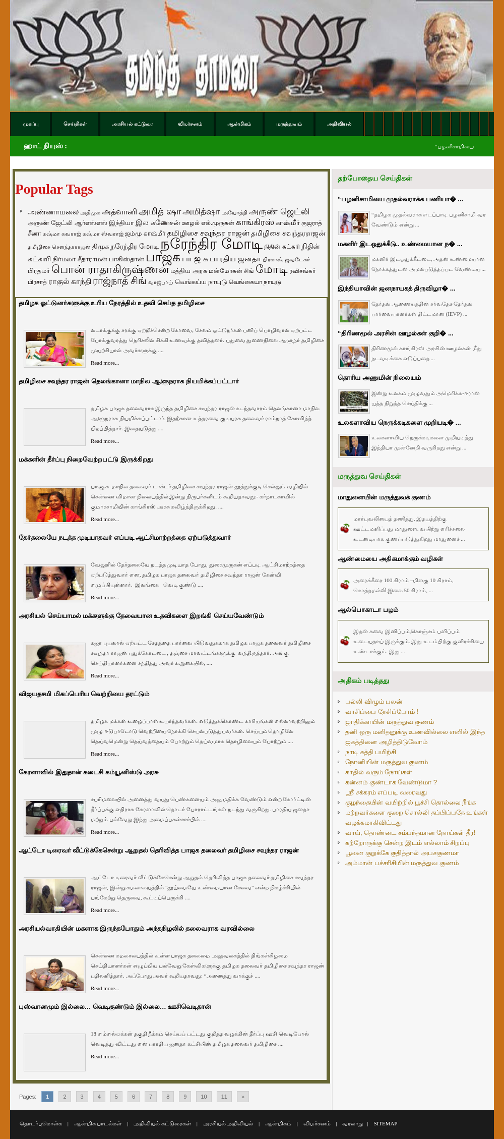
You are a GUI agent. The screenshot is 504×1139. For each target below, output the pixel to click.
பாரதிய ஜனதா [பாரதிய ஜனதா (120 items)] (235, 258)
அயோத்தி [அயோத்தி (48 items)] (234, 212)
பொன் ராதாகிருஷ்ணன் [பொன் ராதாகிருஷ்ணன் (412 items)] (110, 269)
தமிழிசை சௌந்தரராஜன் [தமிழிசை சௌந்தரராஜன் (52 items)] (59, 247)
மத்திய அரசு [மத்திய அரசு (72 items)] (188, 270)
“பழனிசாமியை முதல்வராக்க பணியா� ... (400, 199)
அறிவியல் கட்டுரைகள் (162, 1123)
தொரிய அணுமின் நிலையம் (379, 377)
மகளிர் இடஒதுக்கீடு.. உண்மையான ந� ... (400, 244)
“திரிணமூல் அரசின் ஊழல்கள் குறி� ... (396, 333)
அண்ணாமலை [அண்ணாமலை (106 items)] (53, 212)
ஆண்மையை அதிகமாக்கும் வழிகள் (390, 558)
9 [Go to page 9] (184, 1097)
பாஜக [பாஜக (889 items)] (163, 257)
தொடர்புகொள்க (41, 1123)
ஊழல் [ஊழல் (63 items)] (191, 222)
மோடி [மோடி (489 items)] (272, 269)
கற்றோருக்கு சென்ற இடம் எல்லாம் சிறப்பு (407, 842)
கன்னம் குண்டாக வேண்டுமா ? (391, 782)
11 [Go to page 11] (224, 1097)
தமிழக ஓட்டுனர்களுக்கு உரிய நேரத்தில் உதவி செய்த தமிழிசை (111, 303)
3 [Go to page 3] (82, 1097)
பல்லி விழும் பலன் (374, 701)
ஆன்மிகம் (278, 1123)
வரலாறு (352, 1123)
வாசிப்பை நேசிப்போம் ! (381, 711)
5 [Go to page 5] (116, 1097)
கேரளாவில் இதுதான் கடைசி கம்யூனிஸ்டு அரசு (88, 772)
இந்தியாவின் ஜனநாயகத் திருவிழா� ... (397, 288)
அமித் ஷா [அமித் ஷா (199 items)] (160, 211)
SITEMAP (385, 1123)
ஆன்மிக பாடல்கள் (98, 1123)
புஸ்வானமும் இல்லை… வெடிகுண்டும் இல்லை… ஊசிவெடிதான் (115, 1006)
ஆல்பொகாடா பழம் (368, 609)
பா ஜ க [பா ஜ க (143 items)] (195, 258)
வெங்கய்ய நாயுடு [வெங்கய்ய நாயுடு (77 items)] (201, 282)
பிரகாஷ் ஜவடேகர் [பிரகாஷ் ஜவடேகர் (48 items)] (286, 259)
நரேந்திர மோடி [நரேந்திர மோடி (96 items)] (134, 246)
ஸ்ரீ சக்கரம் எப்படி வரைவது (386, 792)
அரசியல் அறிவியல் (228, 1123)
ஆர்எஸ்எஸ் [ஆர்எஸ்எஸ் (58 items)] (91, 222)
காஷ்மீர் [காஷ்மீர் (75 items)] (288, 222)
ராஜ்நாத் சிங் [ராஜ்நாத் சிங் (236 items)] (120, 280)
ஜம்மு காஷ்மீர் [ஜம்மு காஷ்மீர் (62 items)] (145, 233)
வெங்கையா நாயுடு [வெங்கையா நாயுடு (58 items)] (255, 281)
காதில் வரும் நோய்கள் (378, 772)
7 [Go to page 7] (150, 1097)
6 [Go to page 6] (133, 1097)
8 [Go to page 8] (167, 1097)
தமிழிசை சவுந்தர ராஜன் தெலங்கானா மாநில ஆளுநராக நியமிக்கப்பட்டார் (129, 381)
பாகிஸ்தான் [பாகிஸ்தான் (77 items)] (126, 259)
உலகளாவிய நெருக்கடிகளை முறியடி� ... (399, 422)
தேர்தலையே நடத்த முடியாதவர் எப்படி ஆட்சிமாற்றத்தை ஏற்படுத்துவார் (125, 537)
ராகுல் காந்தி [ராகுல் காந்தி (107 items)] (69, 281)
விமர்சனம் (317, 1123)
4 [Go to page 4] (99, 1097)
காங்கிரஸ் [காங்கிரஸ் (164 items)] (255, 222)
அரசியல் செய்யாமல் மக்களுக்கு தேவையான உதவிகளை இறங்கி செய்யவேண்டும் (141, 615)
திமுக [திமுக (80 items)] (100, 246)
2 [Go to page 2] (64, 1097)
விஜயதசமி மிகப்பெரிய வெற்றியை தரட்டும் (84, 694)
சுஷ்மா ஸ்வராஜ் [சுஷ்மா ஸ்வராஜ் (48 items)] (103, 234)
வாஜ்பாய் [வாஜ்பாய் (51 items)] (160, 282)
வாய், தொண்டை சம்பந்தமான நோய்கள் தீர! (410, 832)
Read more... (105, 363)
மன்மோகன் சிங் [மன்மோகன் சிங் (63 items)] (231, 270)
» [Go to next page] (242, 1097)
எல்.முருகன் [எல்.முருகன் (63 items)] (217, 222)
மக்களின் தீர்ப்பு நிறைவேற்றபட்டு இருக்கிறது (86, 459)
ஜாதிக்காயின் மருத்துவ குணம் (389, 721)
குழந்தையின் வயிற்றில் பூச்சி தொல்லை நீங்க (410, 802)
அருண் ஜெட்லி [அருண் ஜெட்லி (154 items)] (279, 211)
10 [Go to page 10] (204, 1097)
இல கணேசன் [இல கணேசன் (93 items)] (158, 222)
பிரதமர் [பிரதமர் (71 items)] (39, 270)
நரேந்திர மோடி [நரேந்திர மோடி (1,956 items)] (211, 243)
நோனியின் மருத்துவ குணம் (386, 762)
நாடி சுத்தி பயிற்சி (370, 752)
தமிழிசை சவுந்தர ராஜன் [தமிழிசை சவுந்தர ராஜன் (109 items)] (208, 233)
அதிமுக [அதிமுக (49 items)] (90, 212)
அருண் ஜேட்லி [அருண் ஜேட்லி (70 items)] (50, 222)
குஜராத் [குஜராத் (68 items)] (311, 222)
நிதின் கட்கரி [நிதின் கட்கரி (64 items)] (281, 246)
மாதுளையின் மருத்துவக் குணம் (384, 497)
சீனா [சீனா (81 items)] (34, 233)
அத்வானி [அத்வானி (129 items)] (119, 211)
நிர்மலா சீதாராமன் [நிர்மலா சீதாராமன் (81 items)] (79, 259)
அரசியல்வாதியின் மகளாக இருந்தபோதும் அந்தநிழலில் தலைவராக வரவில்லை (137, 928)
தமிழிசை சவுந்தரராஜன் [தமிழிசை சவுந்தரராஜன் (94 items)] (288, 233)
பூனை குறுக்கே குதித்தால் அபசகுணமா (402, 853)
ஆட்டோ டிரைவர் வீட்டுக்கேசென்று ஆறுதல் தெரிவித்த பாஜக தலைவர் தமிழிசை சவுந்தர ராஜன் (159, 850)
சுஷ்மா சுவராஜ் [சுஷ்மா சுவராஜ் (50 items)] (62, 234)
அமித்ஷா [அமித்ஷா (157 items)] (201, 211)
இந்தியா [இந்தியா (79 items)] (121, 222)
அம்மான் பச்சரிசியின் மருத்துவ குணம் (402, 863)
